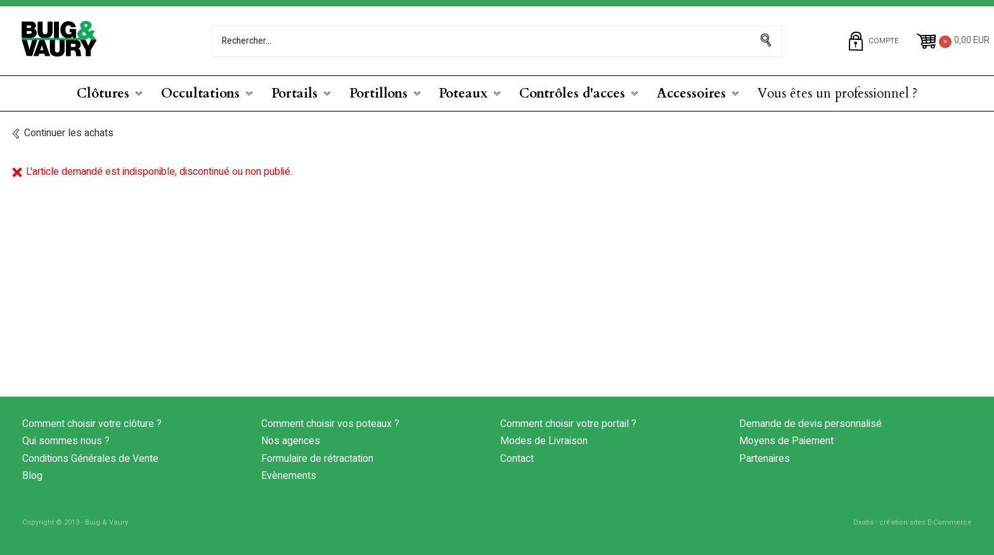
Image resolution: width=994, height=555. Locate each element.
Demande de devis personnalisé (810, 423)
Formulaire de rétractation (317, 458)
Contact (517, 458)
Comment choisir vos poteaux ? (330, 423)
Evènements (288, 475)
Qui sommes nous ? (66, 441)
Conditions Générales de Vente (90, 458)
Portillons (378, 93)
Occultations (200, 93)
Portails (294, 93)
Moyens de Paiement (786, 441)
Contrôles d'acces (572, 93)
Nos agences (290, 441)
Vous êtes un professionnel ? (837, 93)
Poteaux (463, 93)
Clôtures (103, 93)
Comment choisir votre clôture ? (92, 423)
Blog (32, 475)
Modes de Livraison (544, 441)
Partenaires (764, 458)
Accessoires (691, 93)
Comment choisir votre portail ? (568, 423)
